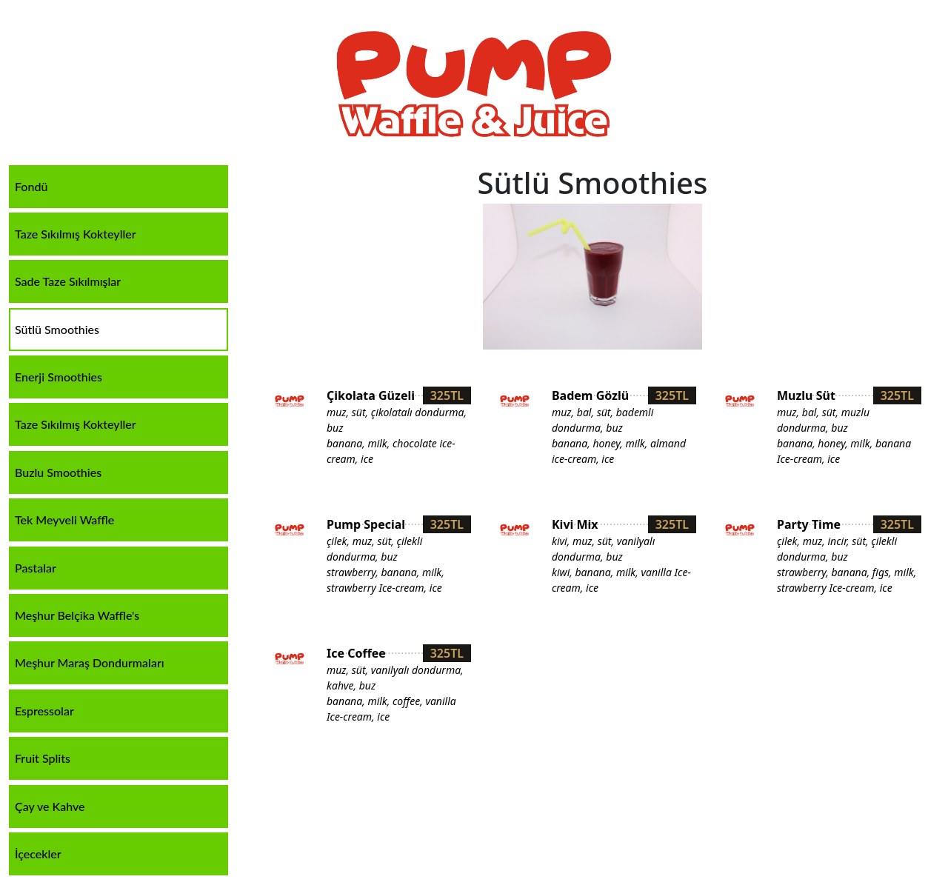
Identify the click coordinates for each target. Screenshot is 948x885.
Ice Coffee (356, 653)
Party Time (809, 524)
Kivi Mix (575, 524)
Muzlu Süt (806, 395)
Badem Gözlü (590, 395)
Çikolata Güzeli (371, 395)
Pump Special (366, 524)
